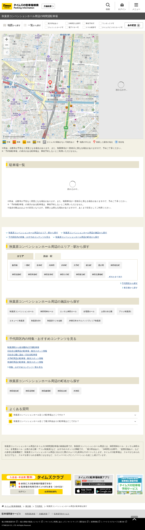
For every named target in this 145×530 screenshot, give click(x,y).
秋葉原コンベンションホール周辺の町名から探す (77, 237)
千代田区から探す (130, 283)
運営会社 (82, 522)
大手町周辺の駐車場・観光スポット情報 (25, 358)
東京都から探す (131, 288)
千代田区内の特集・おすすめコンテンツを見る (29, 237)
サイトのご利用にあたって (55, 522)
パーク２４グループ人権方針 (114, 522)
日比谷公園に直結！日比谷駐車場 (22, 355)
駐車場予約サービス (61, 514)
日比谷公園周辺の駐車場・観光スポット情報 (27, 351)
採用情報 (94, 522)
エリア (20, 256)
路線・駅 (47, 256)
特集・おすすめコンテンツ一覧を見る (26, 367)
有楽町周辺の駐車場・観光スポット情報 (25, 362)
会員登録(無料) (50, 492)
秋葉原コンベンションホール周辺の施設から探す (85, 233)
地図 (14, 25)
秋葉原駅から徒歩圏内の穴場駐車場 (23, 347)
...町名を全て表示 (115, 277)
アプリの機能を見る (98, 484)
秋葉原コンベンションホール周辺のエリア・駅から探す (33, 233)
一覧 (34, 25)
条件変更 (134, 25)
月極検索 (48, 6)
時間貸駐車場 (30, 514)
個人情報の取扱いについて (30, 522)
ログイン (22, 492)
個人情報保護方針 (8, 522)
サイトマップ (72, 522)
